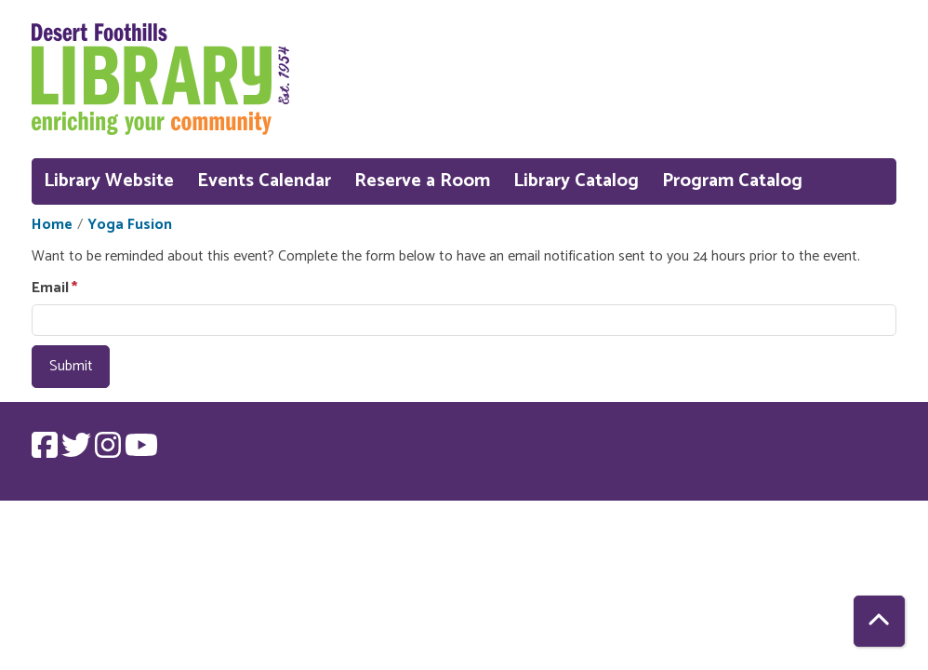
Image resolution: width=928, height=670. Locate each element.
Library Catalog (576, 181)
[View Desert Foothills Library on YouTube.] (141, 451)
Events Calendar (264, 181)
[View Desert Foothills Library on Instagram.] (110, 451)
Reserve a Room (422, 181)
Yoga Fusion (129, 225)
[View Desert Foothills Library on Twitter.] (78, 451)
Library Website (109, 181)
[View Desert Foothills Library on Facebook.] (46, 451)
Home (52, 225)
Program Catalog (732, 181)
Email (50, 288)
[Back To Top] (879, 621)
